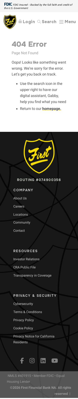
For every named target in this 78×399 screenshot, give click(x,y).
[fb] (22, 361)
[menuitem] (20, 198)
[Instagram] (32, 361)
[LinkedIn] (43, 361)
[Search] (46, 22)
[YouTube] (54, 361)
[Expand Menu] (67, 21)
